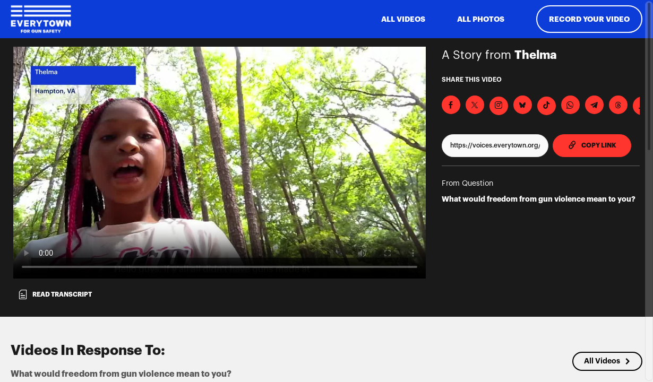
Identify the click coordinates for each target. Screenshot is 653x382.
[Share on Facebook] (451, 105)
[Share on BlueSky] (522, 105)
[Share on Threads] (618, 105)
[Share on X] (475, 105)
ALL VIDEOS (403, 19)
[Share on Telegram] (594, 105)
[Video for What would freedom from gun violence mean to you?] (219, 163)
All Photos (480, 19)
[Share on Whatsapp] (570, 105)
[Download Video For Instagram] (498, 106)
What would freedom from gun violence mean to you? (538, 199)
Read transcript (55, 294)
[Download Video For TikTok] (546, 106)
